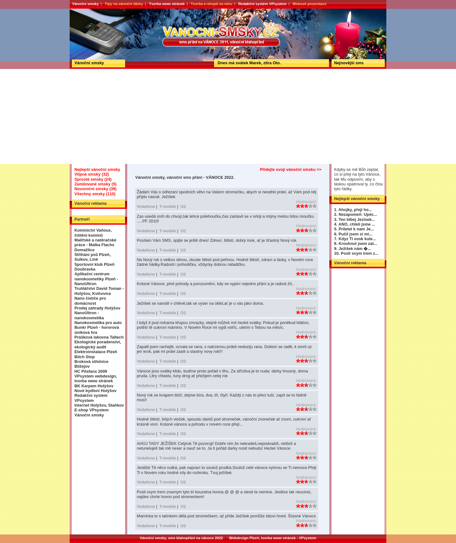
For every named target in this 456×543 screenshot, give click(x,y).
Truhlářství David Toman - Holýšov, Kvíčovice (99, 291)
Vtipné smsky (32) (91, 174)
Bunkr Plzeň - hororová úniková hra (96, 329)
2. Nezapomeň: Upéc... (355, 214)
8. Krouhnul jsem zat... (355, 243)
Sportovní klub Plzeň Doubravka (94, 267)
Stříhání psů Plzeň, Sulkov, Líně (92, 257)
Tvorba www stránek (167, 4)
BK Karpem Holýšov (93, 386)
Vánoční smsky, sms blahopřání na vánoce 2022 (181, 538)
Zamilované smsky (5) (95, 184)
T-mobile (167, 206)
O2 (183, 206)
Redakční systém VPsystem (262, 4)
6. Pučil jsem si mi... (353, 234)
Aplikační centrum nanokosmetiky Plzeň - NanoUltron (96, 279)
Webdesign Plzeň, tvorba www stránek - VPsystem (272, 538)
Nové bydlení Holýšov (95, 390)
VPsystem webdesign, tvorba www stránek (95, 378)
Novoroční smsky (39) (95, 188)
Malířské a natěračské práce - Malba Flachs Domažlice (95, 245)
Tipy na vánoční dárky (124, 4)
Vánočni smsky (89, 415)
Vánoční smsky (85, 4)
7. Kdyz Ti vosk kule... (355, 238)
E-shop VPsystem (91, 410)
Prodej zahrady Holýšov (97, 308)
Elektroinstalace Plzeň (95, 351)
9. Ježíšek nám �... (352, 248)
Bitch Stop (84, 356)
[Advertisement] (228, 116)
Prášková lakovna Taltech (99, 337)
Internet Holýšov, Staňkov (99, 405)
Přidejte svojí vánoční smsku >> (290, 169)
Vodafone (146, 206)
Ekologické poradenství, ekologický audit (97, 344)
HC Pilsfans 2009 (90, 371)
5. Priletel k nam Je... (354, 229)
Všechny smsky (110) (94, 193)
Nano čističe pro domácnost (90, 300)
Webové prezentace (309, 4)
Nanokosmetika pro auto (98, 322)
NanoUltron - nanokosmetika (89, 315)
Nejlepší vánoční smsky (97, 169)
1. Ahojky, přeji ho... (353, 209)
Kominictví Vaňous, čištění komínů (93, 232)
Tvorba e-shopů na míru (211, 4)
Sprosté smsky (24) (92, 179)
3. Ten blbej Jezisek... (354, 219)
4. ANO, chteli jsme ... (354, 224)
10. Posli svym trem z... (356, 253)
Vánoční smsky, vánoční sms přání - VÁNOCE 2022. (93, 11)
